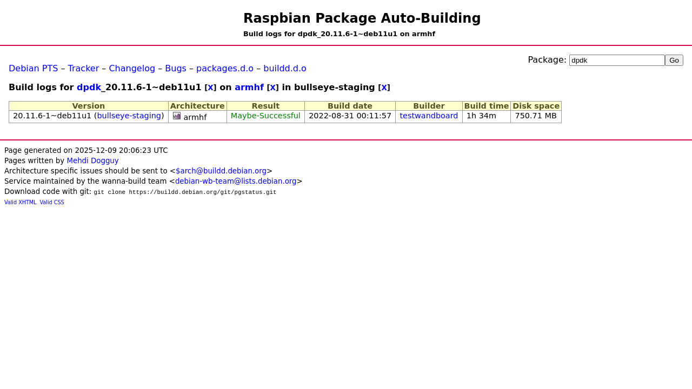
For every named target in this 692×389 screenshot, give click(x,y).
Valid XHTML (20, 202)
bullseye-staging (129, 115)
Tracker (83, 68)
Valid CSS (52, 202)
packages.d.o (225, 68)
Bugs (176, 68)
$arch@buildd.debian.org (221, 171)
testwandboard (429, 115)
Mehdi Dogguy (92, 161)
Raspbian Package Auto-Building (362, 18)
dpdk (89, 87)
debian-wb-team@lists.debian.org (236, 181)
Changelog (132, 68)
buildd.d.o (285, 68)
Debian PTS (33, 68)
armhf (249, 87)
